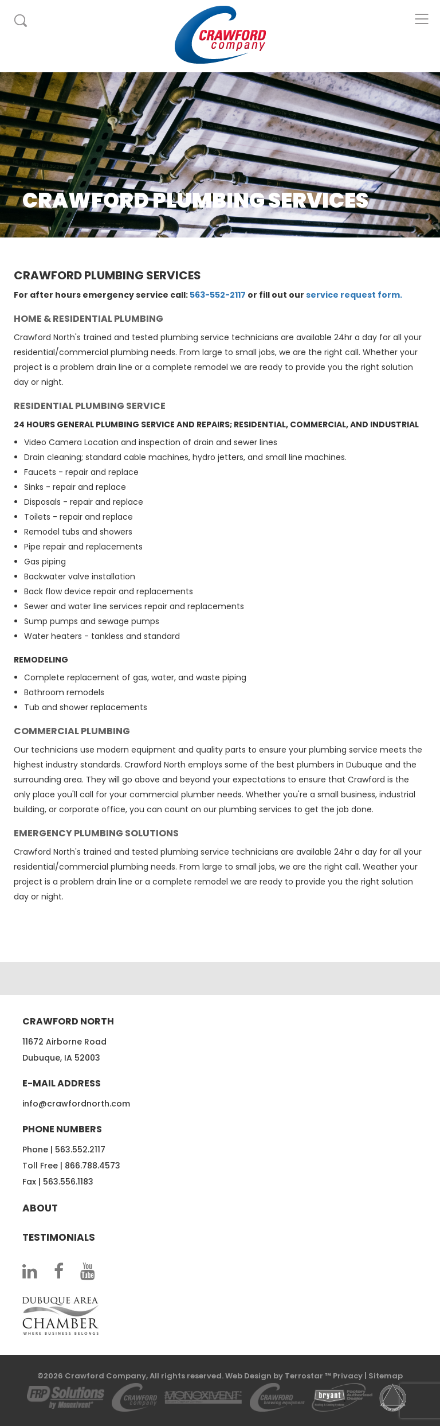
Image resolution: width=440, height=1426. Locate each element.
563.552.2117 (80, 1149)
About (40, 1208)
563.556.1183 (68, 1181)
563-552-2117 (218, 295)
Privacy (348, 1375)
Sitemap (385, 1375)
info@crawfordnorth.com (76, 1103)
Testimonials (58, 1237)
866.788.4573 (92, 1165)
